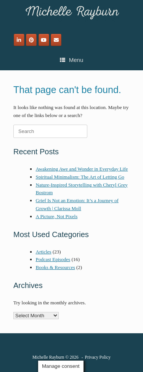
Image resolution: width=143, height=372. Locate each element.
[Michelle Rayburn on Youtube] (44, 40)
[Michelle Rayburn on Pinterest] (31, 40)
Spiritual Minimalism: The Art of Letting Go (80, 177)
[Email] (56, 40)
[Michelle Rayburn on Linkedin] (19, 40)
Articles (43, 252)
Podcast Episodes (53, 259)
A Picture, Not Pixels (57, 216)
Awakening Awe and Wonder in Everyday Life (82, 169)
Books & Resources (55, 267)
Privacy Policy (98, 357)
